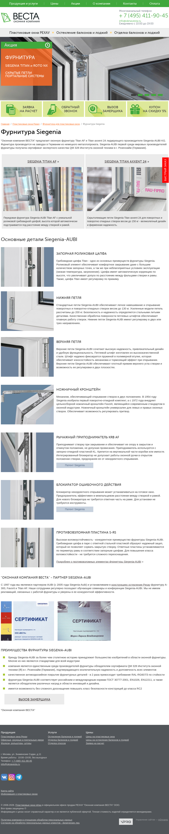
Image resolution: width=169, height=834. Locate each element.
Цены (54, 3)
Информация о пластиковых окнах (19, 794)
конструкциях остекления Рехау (130, 584)
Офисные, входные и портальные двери (22, 740)
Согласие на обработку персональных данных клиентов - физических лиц (40, 823)
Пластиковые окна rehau (28, 805)
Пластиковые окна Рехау (26, 124)
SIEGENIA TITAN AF (41, 161)
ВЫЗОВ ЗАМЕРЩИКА (34, 699)
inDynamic (163, 820)
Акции (75, 3)
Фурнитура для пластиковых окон (61, 124)
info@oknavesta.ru (10, 764)
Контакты (130, 3)
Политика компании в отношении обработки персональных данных (36, 820)
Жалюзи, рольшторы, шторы (16, 743)
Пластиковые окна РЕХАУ (29, 33)
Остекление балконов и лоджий (65, 736)
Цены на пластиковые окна (100, 736)
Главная (5, 124)
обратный (70, 109)
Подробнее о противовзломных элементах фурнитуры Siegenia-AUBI (98, 561)
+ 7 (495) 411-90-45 (22, 761)
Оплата (154, 3)
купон (154, 109)
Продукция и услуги (23, 3)
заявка (28, 109)
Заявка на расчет (95, 743)
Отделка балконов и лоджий (63, 740)
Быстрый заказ (165, 170)
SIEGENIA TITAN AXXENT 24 (125, 161)
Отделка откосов (57, 743)
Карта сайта (7, 790)
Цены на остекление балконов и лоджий (107, 740)
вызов (113, 109)
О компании (101, 3)
